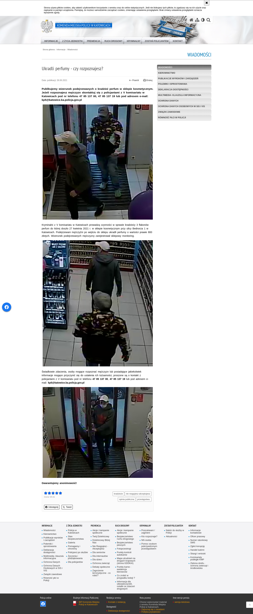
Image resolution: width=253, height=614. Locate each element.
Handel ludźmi (197, 550)
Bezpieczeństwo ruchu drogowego (125, 537)
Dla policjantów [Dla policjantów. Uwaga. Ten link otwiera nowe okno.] (75, 562)
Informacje (61, 50)
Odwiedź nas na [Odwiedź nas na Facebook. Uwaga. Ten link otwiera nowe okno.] (43, 604)
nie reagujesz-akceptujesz (138, 494)
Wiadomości (72, 50)
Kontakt (192, 525)
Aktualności (171, 536)
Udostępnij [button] (51, 507)
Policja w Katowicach (73, 531)
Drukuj (147, 80)
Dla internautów (100, 556)
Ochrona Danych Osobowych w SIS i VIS (181, 106)
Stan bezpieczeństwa (76, 537)
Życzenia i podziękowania (75, 557)
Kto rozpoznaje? (149, 536)
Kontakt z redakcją (117, 602)
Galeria (71, 543)
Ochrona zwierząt (101, 563)
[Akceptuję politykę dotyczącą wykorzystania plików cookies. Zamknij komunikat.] (206, 3)
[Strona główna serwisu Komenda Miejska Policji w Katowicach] (191, 20)
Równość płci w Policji (172, 117)
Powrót (134, 80)
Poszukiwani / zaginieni (148, 531)
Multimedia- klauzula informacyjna (179, 95)
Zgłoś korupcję (197, 546)
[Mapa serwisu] (197, 20)
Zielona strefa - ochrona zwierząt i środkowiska (199, 565)
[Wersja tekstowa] (203, 20)
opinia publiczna (126, 499)
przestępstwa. (143, 499)
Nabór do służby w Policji (175, 531)
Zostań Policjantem (173, 525)
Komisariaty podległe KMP (197, 558)
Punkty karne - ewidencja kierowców (124, 569)
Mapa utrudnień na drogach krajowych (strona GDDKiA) (126, 560)
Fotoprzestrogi (124, 549)
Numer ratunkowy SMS (199, 541)
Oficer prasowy (197, 536)
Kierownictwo (166, 73)
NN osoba (146, 540)
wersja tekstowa (182, 602)
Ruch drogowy (122, 525)
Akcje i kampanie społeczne (100, 531)
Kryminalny (145, 525)
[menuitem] (51, 40)
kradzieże (118, 494)
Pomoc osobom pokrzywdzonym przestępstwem (149, 546)
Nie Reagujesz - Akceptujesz (100, 547)
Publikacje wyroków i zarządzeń (178, 78)
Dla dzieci (97, 560)
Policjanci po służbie (78, 552)
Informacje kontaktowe (196, 531)
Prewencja (96, 525)
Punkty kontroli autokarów (124, 553)
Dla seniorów (98, 552)
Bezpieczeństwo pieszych (125, 544)
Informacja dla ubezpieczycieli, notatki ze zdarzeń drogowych (126, 585)
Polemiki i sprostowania (172, 84)
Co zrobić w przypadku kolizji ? (126, 576)
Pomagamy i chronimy (74, 547)
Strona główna (49, 50)
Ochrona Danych (168, 101)
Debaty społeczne (101, 567)
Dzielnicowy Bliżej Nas (101, 541)
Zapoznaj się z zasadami (153, 609)
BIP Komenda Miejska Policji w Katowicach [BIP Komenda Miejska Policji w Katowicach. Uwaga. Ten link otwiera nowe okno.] (89, 603)
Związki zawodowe (169, 112)
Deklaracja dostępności (173, 89)
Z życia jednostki (74, 525)
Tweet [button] (67, 507)
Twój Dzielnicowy (100, 536)
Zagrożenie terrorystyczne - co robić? (101, 573)
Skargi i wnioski (198, 554)
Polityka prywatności (151, 612)
